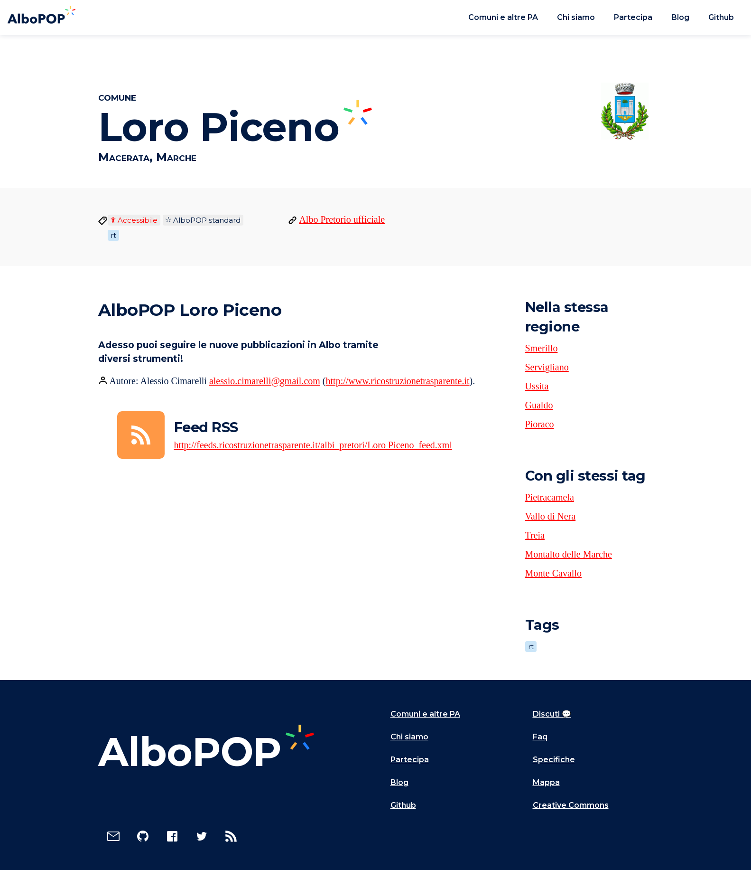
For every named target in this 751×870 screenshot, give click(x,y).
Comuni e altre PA (503, 17)
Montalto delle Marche (568, 554)
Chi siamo (576, 17)
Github (721, 17)
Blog (680, 17)
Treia (535, 535)
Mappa (546, 782)
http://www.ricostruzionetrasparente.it (398, 381)
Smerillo (541, 348)
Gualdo (539, 405)
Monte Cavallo (553, 573)
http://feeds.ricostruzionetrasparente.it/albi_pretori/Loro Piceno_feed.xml (313, 445)
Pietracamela (549, 497)
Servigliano (547, 367)
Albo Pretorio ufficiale (342, 219)
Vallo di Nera (550, 516)
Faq (540, 736)
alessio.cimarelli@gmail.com (264, 381)
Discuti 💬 (552, 714)
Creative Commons (571, 805)
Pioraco (539, 424)
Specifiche (554, 759)
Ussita (537, 386)
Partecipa (633, 17)
